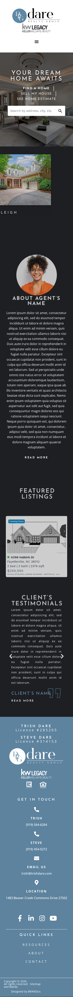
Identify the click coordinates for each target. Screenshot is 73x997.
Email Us (36, 867)
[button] (36, 41)
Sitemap (35, 984)
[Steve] (36, 834)
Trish (36, 818)
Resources (37, 945)
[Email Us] (36, 858)
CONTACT (37, 961)
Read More (22, 700)
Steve (36, 843)
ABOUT (36, 953)
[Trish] (36, 809)
